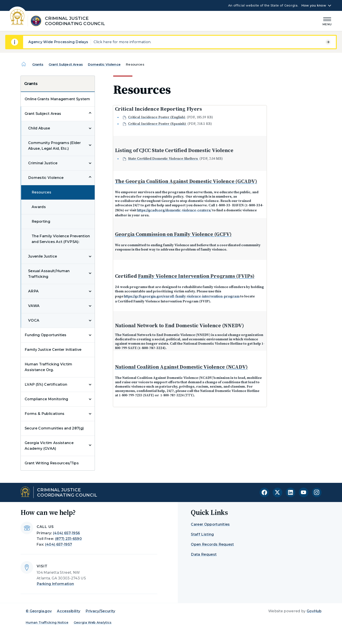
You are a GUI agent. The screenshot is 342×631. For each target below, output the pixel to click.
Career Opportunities (210, 524)
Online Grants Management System (57, 99)
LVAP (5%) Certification (46, 384)
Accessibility (68, 611)
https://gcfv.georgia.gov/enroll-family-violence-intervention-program (181, 296)
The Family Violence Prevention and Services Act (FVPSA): (61, 239)
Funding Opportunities (46, 335)
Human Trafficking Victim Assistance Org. (48, 367)
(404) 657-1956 (66, 533)
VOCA (33, 320)
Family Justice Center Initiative (53, 350)
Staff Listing (202, 534)
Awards (39, 207)
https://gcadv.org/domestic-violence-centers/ (174, 210)
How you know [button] (313, 5)
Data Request (204, 554)
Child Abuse (39, 128)
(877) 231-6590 (68, 539)
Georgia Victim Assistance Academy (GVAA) (49, 446)
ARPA (33, 291)
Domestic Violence (104, 64)
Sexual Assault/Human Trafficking (49, 274)
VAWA (33, 306)
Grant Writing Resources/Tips (52, 463)
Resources (41, 192)
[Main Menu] (327, 21)
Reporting (41, 221)
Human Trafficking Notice (47, 622)
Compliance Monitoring (46, 399)
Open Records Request (212, 544)
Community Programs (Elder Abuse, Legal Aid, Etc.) (54, 146)
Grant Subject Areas (66, 64)
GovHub (314, 611)
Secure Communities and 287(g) (54, 428)
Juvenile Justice (42, 256)
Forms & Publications (44, 414)
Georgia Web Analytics (93, 622)
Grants (37, 64)
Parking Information (55, 584)
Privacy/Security (100, 611)
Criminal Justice (42, 163)
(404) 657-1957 (58, 544)
